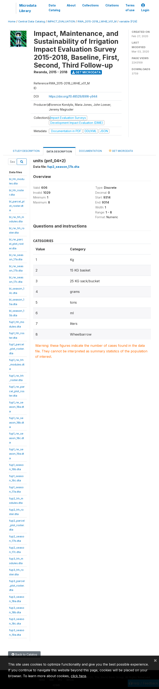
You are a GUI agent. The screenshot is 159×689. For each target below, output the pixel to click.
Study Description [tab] (26, 150)
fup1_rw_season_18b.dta (16, 422)
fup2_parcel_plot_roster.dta (17, 525)
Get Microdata (86, 72)
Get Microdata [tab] (121, 150)
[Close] (155, 660)
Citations (112, 5)
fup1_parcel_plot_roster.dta (16, 349)
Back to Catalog (24, 654)
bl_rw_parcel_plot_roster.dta (16, 244)
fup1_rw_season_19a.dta (16, 454)
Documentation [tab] (90, 150)
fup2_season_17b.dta (63, 166)
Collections (90, 5)
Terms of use (130, 8)
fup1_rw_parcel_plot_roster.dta (17, 391)
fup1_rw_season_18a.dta (16, 407)
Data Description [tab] (59, 151)
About (71, 5)
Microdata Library (27, 8)
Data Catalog (54, 8)
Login (145, 8)
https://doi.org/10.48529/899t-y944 (73, 96)
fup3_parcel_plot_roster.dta (17, 585)
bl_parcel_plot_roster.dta (16, 206)
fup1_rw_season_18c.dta (16, 438)
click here (78, 676)
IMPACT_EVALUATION (61, 21)
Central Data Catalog (31, 21)
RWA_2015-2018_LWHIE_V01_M (97, 21)
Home (12, 21)
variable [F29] (128, 21)
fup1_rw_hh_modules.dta (16, 364)
